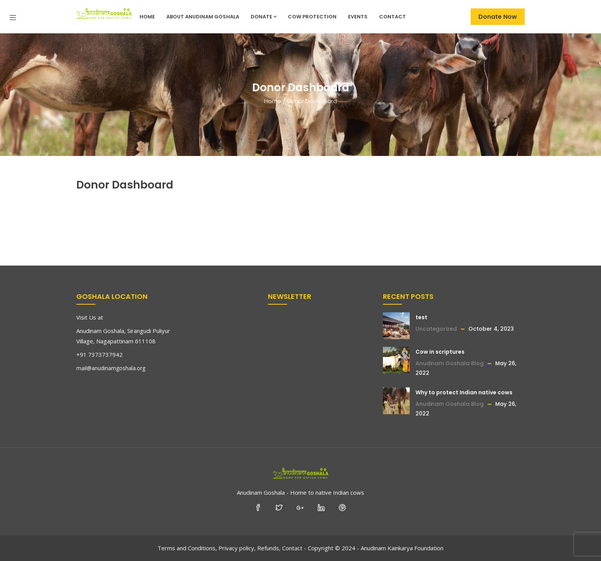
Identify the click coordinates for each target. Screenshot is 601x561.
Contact (392, 16)
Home (147, 16)
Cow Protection (312, 16)
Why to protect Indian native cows (463, 392)
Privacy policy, (237, 548)
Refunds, (269, 548)
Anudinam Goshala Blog (449, 363)
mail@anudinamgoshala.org (110, 368)
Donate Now (497, 16)
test (421, 317)
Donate (263, 16)
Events (358, 16)
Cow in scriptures (440, 352)
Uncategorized (436, 329)
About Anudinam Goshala (202, 16)
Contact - (294, 548)
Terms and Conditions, (187, 548)
